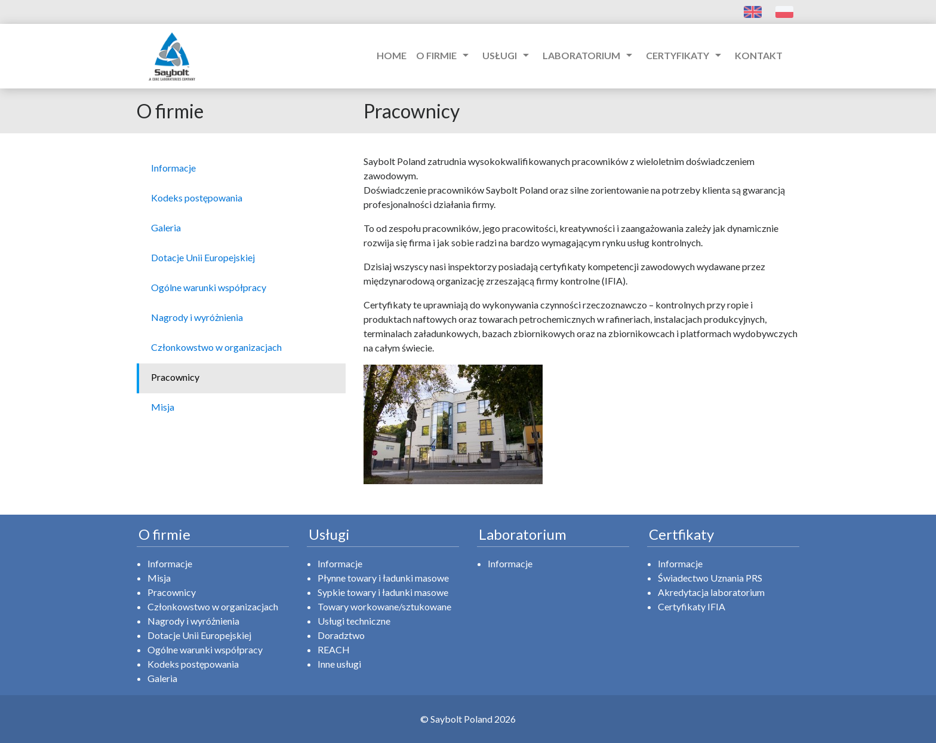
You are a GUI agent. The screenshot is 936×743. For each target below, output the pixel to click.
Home (392, 55)
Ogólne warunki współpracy (205, 649)
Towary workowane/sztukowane (384, 606)
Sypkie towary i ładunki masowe (383, 592)
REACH (334, 649)
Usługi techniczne (354, 620)
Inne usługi (339, 663)
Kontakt (759, 55)
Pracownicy (171, 592)
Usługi (507, 55)
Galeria (162, 678)
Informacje (169, 563)
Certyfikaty (685, 55)
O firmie (444, 55)
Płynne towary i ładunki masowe (383, 577)
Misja (159, 577)
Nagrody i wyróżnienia (193, 620)
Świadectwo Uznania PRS (710, 577)
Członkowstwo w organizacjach (212, 606)
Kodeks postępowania (193, 663)
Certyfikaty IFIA (691, 606)
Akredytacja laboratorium (711, 592)
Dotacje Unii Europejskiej (199, 635)
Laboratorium (589, 55)
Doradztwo (341, 635)
